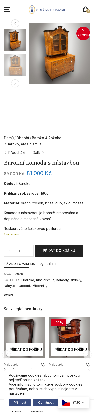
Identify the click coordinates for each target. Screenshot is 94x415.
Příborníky (39, 286)
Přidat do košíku (59, 250)
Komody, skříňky (68, 280)
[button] (86, 10)
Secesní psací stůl (61, 370)
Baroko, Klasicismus (24, 144)
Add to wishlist (23, 264)
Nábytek (10, 286)
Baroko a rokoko (46, 138)
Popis (8, 295)
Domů (9, 138)
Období (22, 138)
